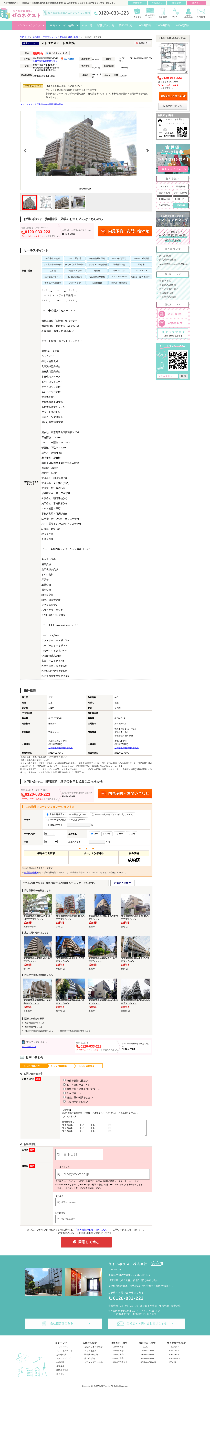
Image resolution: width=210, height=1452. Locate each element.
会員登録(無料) (31, 872)
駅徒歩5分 (181, 186)
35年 (94, 834)
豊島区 (63, 37)
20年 (131, 834)
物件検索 (137, 3)
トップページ (62, 1350)
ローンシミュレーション (175, 123)
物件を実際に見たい (69, 1080)
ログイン (60, 1377)
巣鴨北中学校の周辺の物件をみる (75, 1031)
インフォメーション (65, 1354)
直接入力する (55, 825)
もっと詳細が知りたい (70, 1084)
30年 (107, 834)
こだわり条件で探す (93, 1350)
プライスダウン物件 (93, 1365)
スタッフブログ (63, 1361)
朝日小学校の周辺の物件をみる (39, 1031)
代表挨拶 (60, 1369)
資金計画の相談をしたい (72, 1097)
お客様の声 (61, 1357)
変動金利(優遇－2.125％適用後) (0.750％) (67, 814)
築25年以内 (164, 193)
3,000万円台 (164, 205)
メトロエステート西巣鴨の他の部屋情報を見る (41, 104)
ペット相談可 (90, 1354)
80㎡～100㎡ (174, 1361)
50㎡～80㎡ (174, 1357)
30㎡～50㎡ (174, 1354)
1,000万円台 (164, 199)
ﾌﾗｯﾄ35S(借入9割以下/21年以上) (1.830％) (112, 814)
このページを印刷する (174, 119)
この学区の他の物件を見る (60, 747)
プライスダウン (181, 193)
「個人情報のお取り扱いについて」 (93, 1232)
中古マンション (50, 37)
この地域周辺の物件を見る (45, 61)
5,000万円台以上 (120, 1365)
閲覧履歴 (176, 3)
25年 (119, 834)
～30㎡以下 (174, 1350)
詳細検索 (181, 205)
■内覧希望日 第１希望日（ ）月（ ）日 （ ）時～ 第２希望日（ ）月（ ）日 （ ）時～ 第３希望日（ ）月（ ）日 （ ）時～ (103, 1129)
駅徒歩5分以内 (91, 1357)
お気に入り (157, 3)
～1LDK (144, 1350)
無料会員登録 (62, 1373)
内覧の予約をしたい (69, 1101)
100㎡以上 (173, 1365)
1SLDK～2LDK (147, 1354)
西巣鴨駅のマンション (35, 1023)
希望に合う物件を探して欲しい (75, 1089)
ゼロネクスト (29, 1046)
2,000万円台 (180, 199)
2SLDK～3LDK (147, 1357)
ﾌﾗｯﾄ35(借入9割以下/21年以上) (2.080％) (67, 820)
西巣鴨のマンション (34, 1027)
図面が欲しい (66, 1093)
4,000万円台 (118, 1361)
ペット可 (164, 186)
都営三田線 (73, 37)
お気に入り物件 (122, 883)
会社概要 (60, 1365)
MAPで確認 (67, 59)
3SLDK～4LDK (147, 1361)
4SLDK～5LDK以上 (149, 1365)
